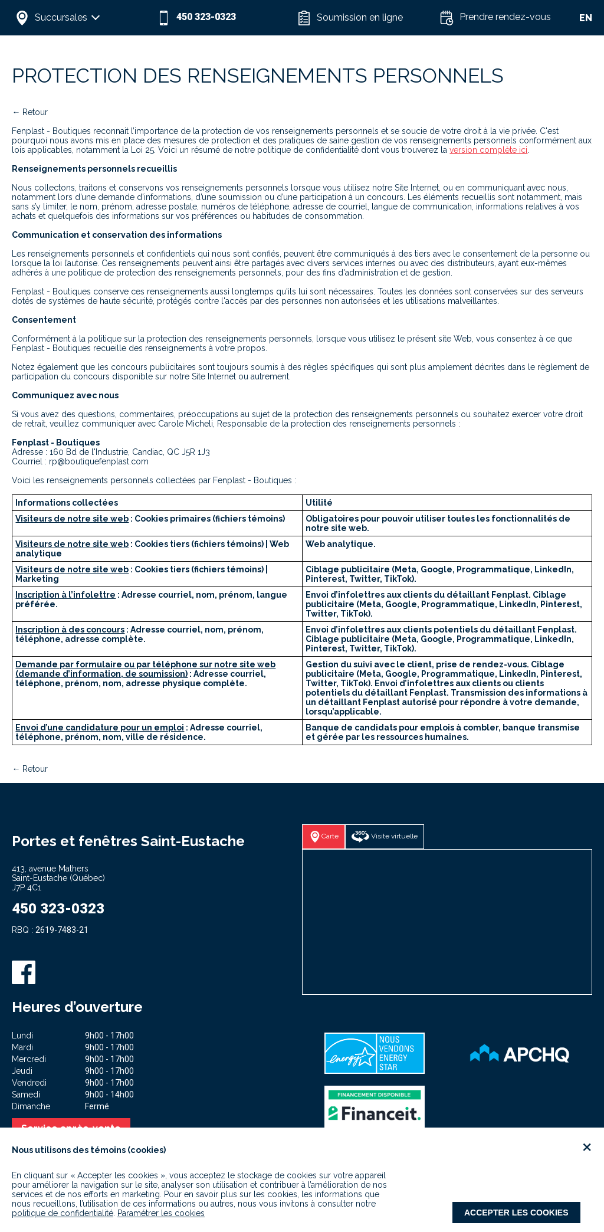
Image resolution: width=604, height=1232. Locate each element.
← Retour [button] (30, 112)
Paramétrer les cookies (161, 1213)
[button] (82, 17)
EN (585, 18)
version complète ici (488, 150)
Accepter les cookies (516, 1212)
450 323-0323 (58, 908)
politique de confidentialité (62, 1213)
